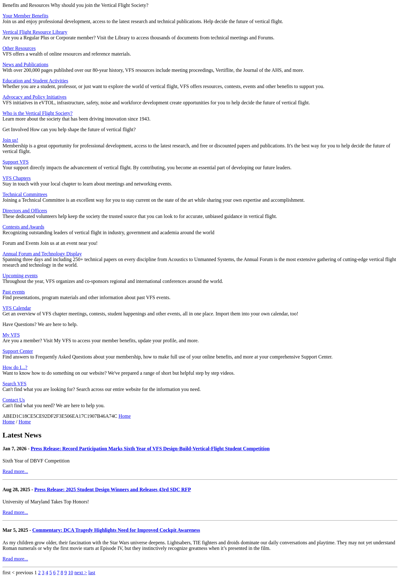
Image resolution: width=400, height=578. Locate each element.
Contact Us (13, 400)
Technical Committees (24, 194)
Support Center (17, 351)
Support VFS (15, 162)
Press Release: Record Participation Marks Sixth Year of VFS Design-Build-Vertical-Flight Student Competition (150, 448)
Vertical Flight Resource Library (35, 32)
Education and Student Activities (35, 80)
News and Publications (25, 64)
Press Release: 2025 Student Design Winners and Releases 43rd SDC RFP (112, 489)
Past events (13, 291)
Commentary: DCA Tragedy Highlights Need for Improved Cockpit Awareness (116, 530)
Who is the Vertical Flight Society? (37, 113)
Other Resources (19, 48)
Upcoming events (20, 275)
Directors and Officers (24, 210)
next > (80, 572)
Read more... (15, 471)
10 (70, 572)
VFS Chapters (16, 178)
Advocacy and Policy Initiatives (34, 97)
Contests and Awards (23, 227)
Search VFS (14, 383)
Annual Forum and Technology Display (42, 253)
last (91, 572)
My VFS (11, 335)
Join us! (10, 140)
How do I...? (15, 367)
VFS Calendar (16, 308)
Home (124, 416)
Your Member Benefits (25, 15)
